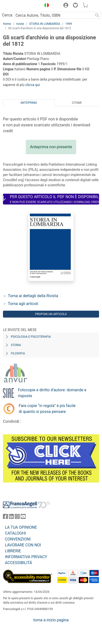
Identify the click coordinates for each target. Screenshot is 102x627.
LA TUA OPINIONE (21, 527)
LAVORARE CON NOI (23, 545)
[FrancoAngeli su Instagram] (17, 517)
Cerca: (7, 15)
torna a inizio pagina (50, 620)
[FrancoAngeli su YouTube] (23, 517)
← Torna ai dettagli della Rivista (30, 295)
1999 (68, 24)
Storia (16, 345)
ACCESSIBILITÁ (18, 562)
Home (7, 24)
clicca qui (32, 85)
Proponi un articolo (51, 314)
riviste (20, 24)
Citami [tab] (77, 102)
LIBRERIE (13, 551)
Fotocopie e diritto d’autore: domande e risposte (52, 393)
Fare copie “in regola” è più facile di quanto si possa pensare (47, 408)
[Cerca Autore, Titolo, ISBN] (53, 15)
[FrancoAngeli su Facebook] (5, 517)
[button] (45, 5)
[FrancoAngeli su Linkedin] (11, 517)
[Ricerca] (97, 15)
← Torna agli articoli (20, 303)
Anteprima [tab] (28, 102)
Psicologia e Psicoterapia (31, 336)
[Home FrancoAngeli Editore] (19, 6)
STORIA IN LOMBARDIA (44, 24)
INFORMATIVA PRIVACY (26, 556)
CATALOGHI (15, 533)
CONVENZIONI (18, 539)
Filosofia (18, 353)
